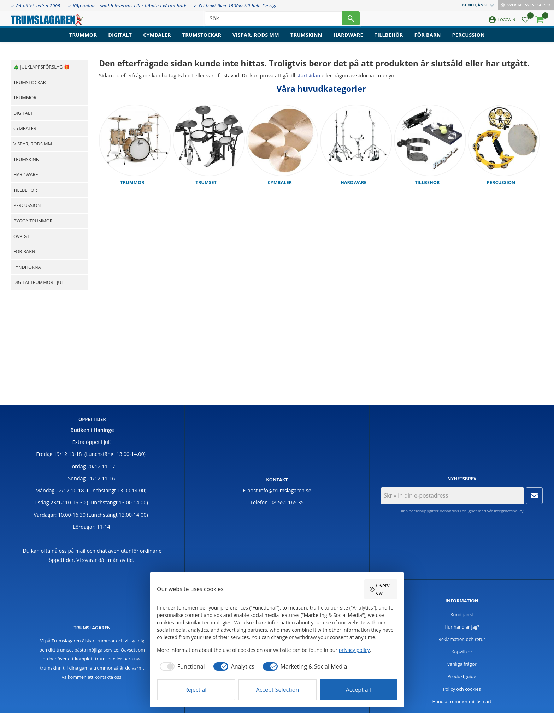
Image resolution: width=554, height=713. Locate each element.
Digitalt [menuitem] (120, 40)
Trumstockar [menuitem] (201, 40)
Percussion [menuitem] (468, 40)
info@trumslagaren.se (285, 490)
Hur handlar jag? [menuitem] (461, 627)
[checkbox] (181, 666)
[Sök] (351, 21)
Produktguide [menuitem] (462, 676)
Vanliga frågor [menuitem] (462, 664)
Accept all (358, 690)
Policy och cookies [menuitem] (462, 689)
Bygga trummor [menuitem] (33, 221)
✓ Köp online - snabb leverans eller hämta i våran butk (127, 5)
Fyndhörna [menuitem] (27, 267)
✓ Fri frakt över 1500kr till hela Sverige (235, 5)
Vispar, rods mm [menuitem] (255, 40)
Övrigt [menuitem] (21, 236)
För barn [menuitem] (427, 40)
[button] (525, 23)
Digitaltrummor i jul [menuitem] (38, 282)
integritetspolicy (508, 510)
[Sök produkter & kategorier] (273, 21)
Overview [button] (380, 589)
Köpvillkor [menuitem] (462, 651)
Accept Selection (277, 690)
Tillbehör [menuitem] (389, 40)
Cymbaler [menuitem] (157, 40)
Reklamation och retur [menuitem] (461, 639)
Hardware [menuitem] (348, 40)
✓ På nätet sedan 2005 (35, 5)
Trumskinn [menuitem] (306, 40)
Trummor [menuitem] (83, 40)
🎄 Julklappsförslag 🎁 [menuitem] (41, 67)
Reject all (196, 690)
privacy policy (354, 650)
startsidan (308, 75)
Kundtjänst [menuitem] (475, 4)
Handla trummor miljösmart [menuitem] (461, 701)
